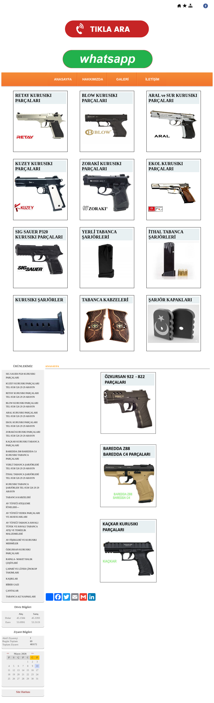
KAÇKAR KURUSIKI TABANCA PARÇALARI (22, 443)
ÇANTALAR (12, 590)
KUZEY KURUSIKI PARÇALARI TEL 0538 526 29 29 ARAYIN (22, 385)
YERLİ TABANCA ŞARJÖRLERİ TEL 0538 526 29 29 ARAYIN (22, 466)
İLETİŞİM (152, 79)
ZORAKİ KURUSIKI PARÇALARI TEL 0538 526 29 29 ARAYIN (23, 434)
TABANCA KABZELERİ (18, 497)
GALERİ (122, 79)
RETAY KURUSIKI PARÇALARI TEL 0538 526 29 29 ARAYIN (22, 395)
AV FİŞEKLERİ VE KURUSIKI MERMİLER (21, 542)
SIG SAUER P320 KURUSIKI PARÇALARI (20, 376)
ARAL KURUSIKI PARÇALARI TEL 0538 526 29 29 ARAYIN (22, 414)
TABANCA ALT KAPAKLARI (21, 596)
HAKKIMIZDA (92, 79)
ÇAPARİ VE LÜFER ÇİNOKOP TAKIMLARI (21, 571)
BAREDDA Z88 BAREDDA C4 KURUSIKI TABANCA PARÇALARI (21, 455)
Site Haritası (23, 692)
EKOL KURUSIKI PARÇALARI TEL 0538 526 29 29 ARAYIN (22, 424)
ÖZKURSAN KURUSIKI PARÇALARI (18, 551)
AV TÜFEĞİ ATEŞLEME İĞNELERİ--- (18, 505)
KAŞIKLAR (12, 578)
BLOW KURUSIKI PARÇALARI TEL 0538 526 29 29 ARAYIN (22, 405)
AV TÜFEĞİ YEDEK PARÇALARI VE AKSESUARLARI (23, 515)
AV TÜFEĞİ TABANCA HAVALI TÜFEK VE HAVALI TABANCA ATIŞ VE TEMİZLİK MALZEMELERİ (22, 528)
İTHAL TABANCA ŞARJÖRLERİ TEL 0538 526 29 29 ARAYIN (22, 476)
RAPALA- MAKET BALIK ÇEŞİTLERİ (19, 561)
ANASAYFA (63, 79)
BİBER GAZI (12, 584)
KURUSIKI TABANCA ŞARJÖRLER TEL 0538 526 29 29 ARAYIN (22, 488)
